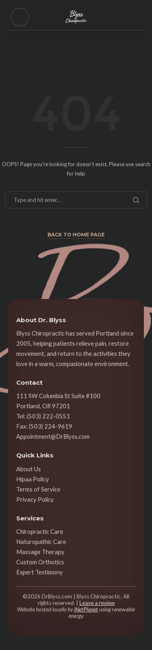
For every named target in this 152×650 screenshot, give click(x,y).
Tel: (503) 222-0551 (43, 416)
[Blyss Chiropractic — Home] (76, 17)
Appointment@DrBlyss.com (53, 436)
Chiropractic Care (39, 531)
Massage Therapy (40, 551)
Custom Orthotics (40, 562)
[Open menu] (20, 17)
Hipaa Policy (32, 479)
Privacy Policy (35, 499)
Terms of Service (38, 489)
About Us (28, 468)
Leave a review (97, 603)
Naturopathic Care (41, 541)
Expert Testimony (39, 572)
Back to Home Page (76, 235)
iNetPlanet (86, 609)
